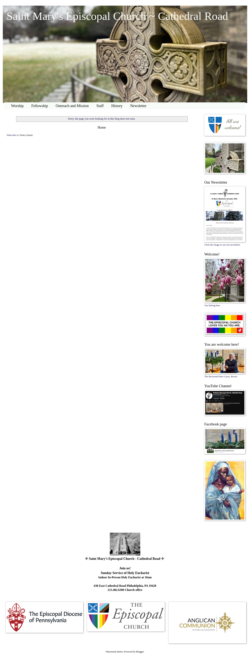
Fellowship (39, 106)
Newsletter (138, 106)
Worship (17, 106)
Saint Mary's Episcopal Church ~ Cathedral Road (117, 16)
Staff (100, 106)
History (116, 106)
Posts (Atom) (26, 135)
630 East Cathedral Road (110, 585)
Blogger (140, 651)
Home (102, 127)
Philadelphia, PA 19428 (141, 585)
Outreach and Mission (72, 106)
